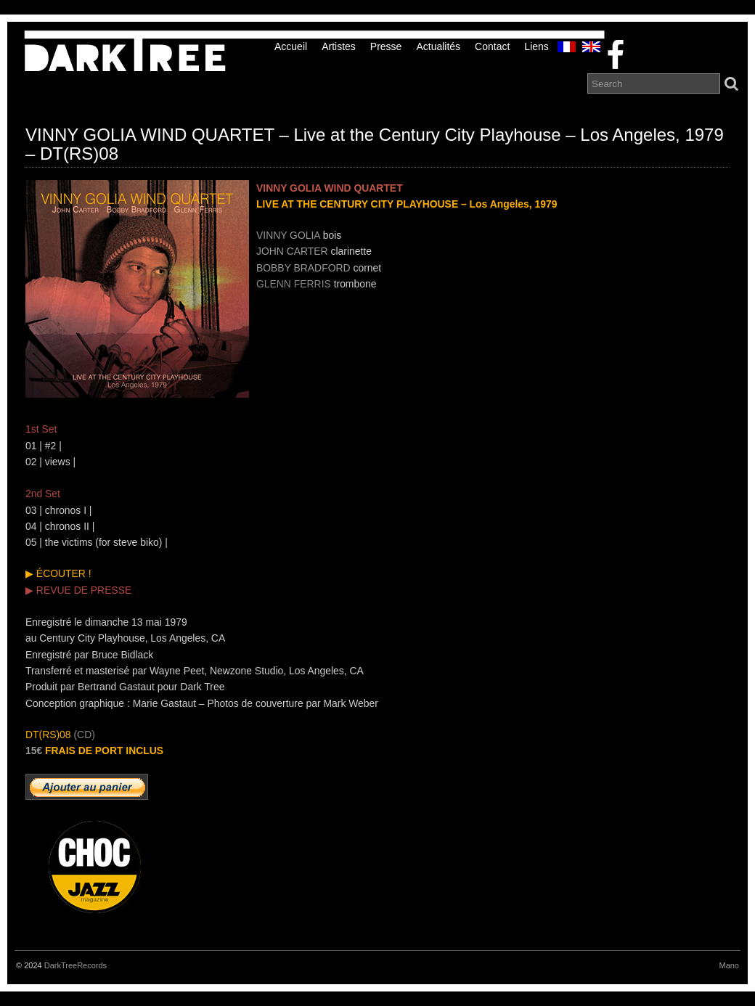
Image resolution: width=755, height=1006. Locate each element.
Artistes (339, 46)
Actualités (438, 46)
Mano (729, 965)
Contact (492, 46)
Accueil (290, 46)
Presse (386, 46)
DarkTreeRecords (75, 965)
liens (536, 46)
